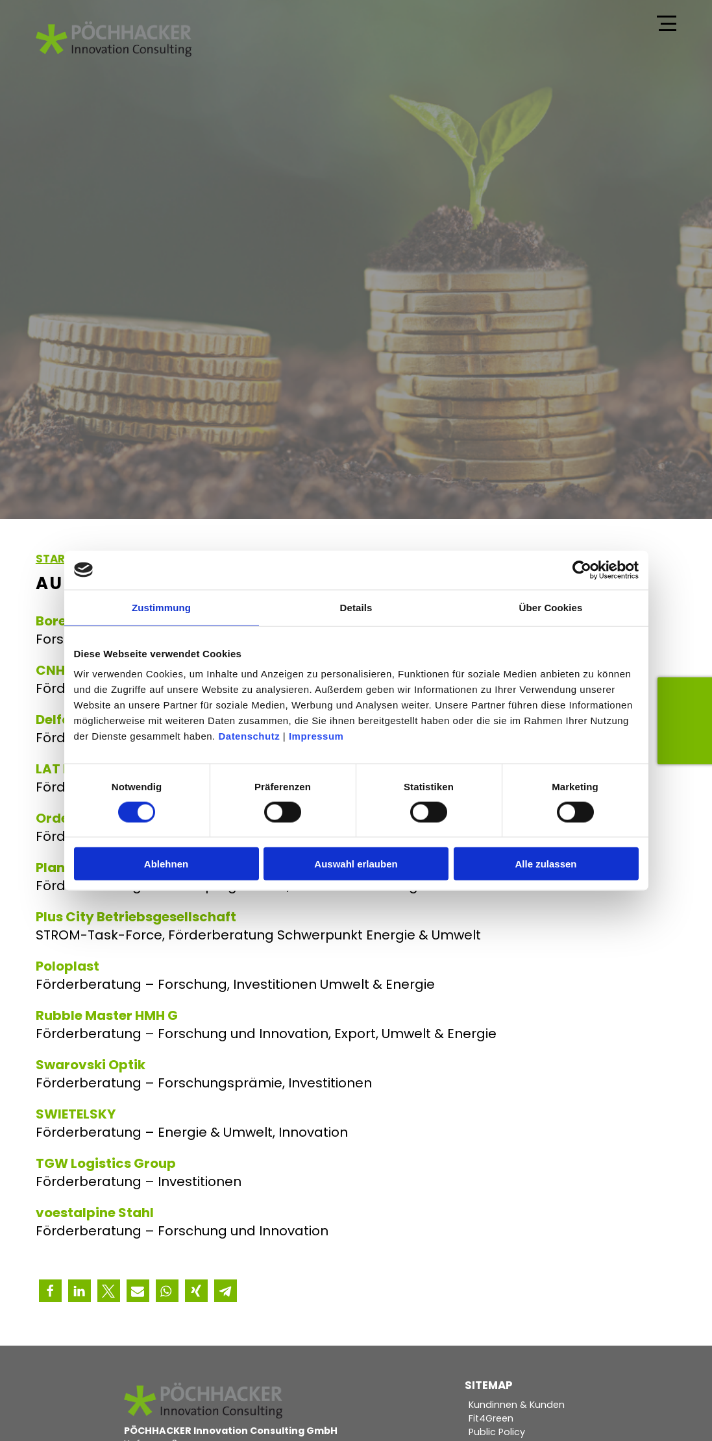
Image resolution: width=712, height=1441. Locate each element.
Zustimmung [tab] (161, 606)
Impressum (316, 736)
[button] (50, 1290)
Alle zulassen (545, 863)
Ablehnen (166, 863)
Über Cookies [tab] (551, 606)
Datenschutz (249, 736)
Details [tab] (356, 606)
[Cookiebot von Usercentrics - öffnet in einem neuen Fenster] (582, 569)
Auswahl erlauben (355, 863)
